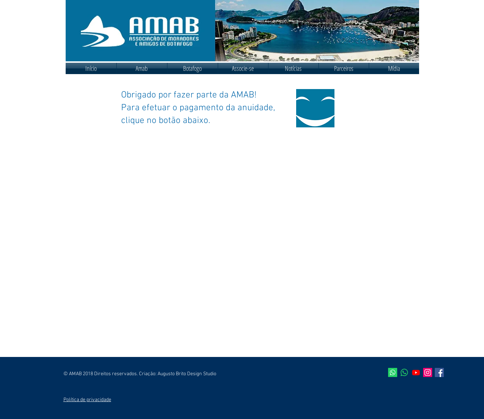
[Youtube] (416, 372)
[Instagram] (427, 372)
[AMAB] (392, 372)
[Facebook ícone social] (439, 372)
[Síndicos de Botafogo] (404, 372)
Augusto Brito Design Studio (187, 374)
